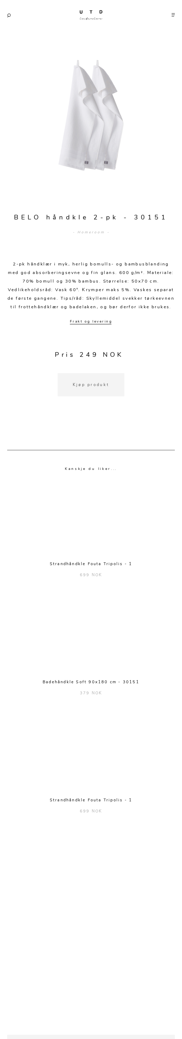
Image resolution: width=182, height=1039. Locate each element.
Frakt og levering (91, 321)
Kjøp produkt (91, 384)
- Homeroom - (91, 232)
